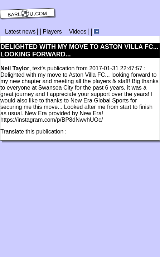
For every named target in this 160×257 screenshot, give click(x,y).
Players (52, 32)
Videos (78, 32)
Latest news (20, 32)
